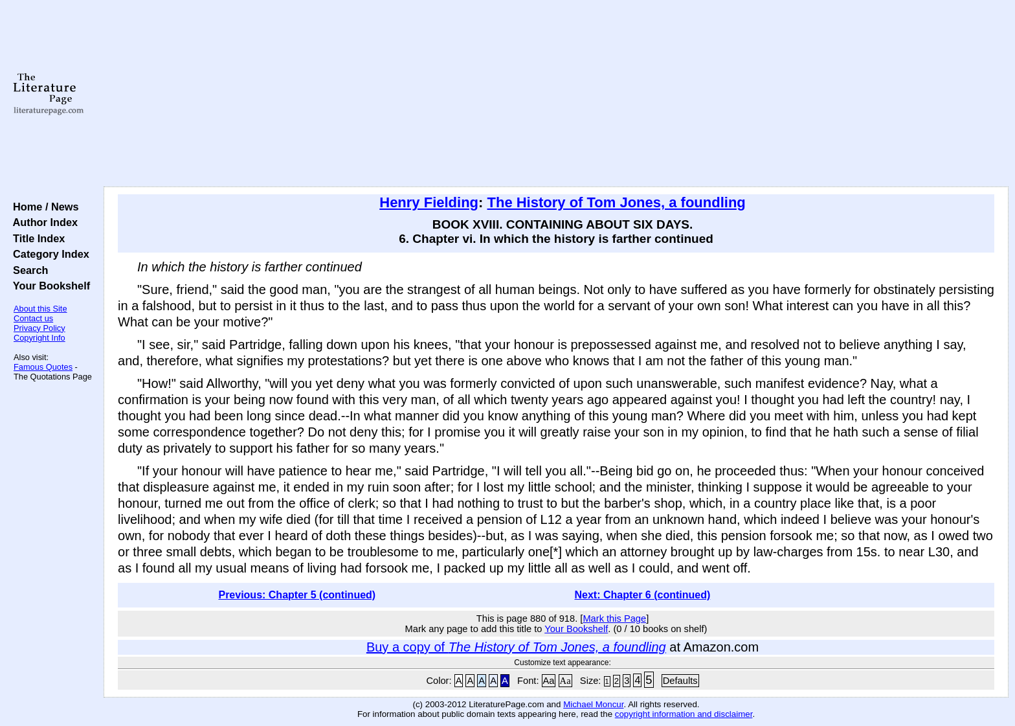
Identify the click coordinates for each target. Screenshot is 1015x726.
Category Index (48, 254)
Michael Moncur (593, 704)
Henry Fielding (428, 202)
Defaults (680, 680)
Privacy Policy (39, 328)
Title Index (36, 238)
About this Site (40, 308)
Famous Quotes (43, 367)
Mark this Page (614, 618)
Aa (549, 680)
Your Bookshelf (48, 285)
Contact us (33, 318)
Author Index (42, 222)
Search (27, 270)
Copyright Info (39, 338)
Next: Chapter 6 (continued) (643, 594)
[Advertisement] (556, 94)
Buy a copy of (516, 647)
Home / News (43, 206)
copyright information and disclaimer (684, 714)
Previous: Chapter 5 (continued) (296, 594)
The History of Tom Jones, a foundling (616, 202)
